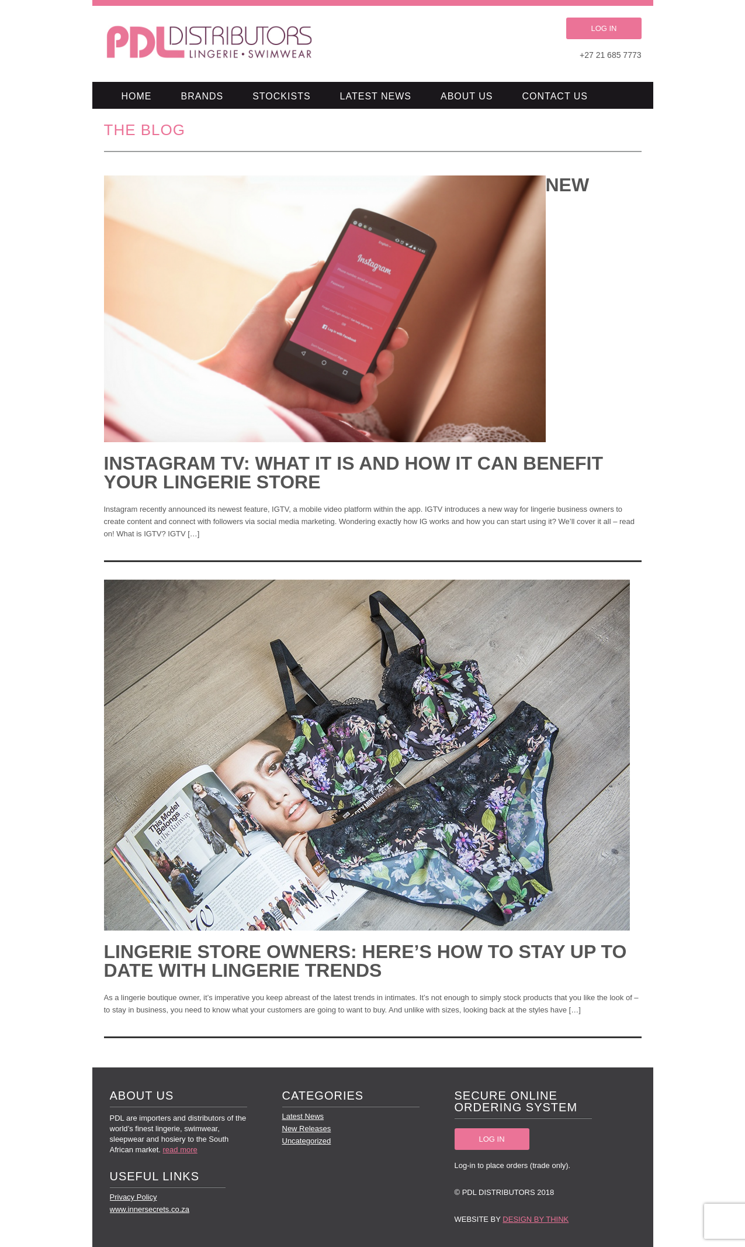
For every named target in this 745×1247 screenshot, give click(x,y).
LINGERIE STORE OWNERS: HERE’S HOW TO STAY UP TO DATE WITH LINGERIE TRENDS (365, 961)
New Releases (306, 1128)
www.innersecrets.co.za (150, 1209)
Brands (202, 96)
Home (137, 96)
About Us (467, 96)
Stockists (281, 96)
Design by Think (536, 1219)
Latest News (375, 96)
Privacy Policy (133, 1197)
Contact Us (555, 96)
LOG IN (603, 28)
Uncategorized (306, 1140)
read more (180, 1149)
